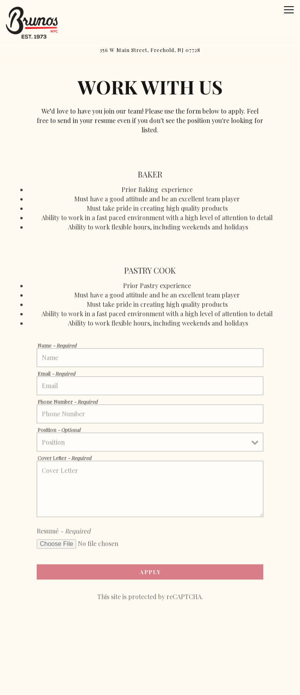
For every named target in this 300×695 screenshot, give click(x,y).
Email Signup (150, 685)
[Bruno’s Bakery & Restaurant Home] (33, 22)
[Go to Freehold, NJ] (150, 50)
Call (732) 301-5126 (150, 645)
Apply (150, 573)
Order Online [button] (150, 665)
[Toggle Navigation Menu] (289, 10)
